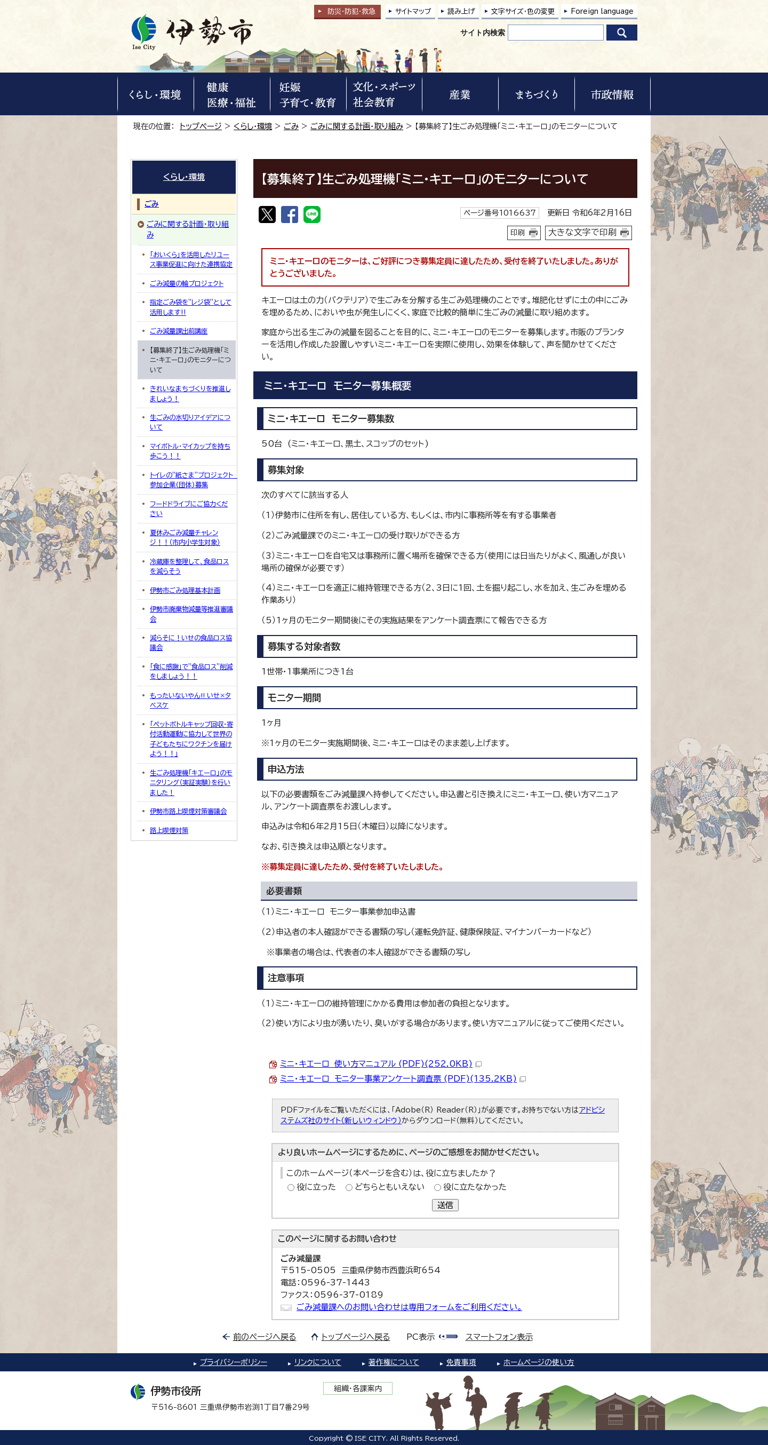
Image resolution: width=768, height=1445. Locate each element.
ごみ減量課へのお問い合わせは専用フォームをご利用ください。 (409, 1307)
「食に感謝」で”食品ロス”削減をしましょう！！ (191, 671)
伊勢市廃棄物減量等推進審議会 (191, 614)
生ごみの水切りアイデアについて (190, 422)
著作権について (394, 1362)
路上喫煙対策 (169, 830)
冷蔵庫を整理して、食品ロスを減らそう (189, 566)
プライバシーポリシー (233, 1362)
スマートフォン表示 (499, 1337)
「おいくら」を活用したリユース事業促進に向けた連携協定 (191, 259)
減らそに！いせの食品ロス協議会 (191, 642)
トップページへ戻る (356, 1337)
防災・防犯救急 (351, 11)
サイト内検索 (482, 32)
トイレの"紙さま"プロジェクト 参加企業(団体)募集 (193, 480)
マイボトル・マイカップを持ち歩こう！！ (190, 451)
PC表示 (420, 1337)
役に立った (316, 1187)
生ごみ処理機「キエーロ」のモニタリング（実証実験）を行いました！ (191, 782)
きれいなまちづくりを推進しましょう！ (190, 393)
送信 (445, 1205)
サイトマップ (413, 11)
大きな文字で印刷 (582, 232)
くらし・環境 (253, 126)
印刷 (517, 232)
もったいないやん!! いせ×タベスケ (190, 700)
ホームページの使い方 (538, 1362)
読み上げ (461, 11)
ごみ (291, 126)
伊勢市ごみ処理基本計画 (185, 590)
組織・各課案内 (358, 1388)
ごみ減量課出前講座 (178, 331)
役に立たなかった (475, 1187)
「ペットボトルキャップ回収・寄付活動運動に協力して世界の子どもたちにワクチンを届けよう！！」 (191, 739)
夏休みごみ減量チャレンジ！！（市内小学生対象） (185, 537)
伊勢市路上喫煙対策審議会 (188, 811)
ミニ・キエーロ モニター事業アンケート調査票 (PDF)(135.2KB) (403, 1079)
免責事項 (461, 1362)
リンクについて (317, 1362)
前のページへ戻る (265, 1337)
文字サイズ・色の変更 (523, 11)
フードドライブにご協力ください (189, 509)
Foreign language (602, 11)
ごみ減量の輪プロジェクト (186, 283)
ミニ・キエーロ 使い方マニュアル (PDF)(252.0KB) (381, 1064)
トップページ (201, 126)
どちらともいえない (390, 1187)
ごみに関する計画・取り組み (356, 126)
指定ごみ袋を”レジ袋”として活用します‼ (190, 307)
